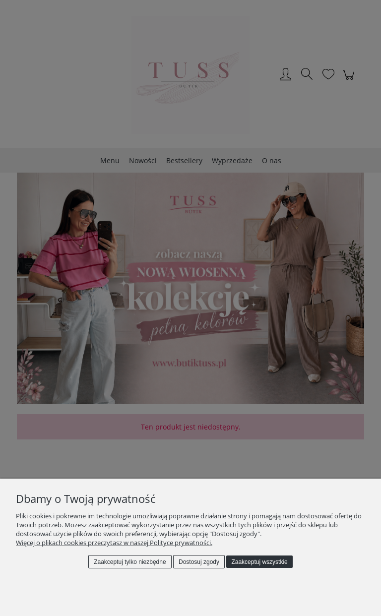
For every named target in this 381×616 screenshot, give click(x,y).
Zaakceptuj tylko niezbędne (130, 561)
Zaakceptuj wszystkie (259, 561)
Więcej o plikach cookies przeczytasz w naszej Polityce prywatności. (114, 542)
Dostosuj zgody (199, 561)
